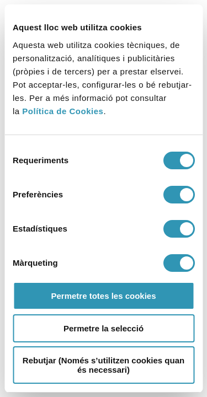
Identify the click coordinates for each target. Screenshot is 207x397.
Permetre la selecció (103, 328)
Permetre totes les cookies (103, 296)
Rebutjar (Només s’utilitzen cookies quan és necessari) (103, 365)
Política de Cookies (62, 111)
